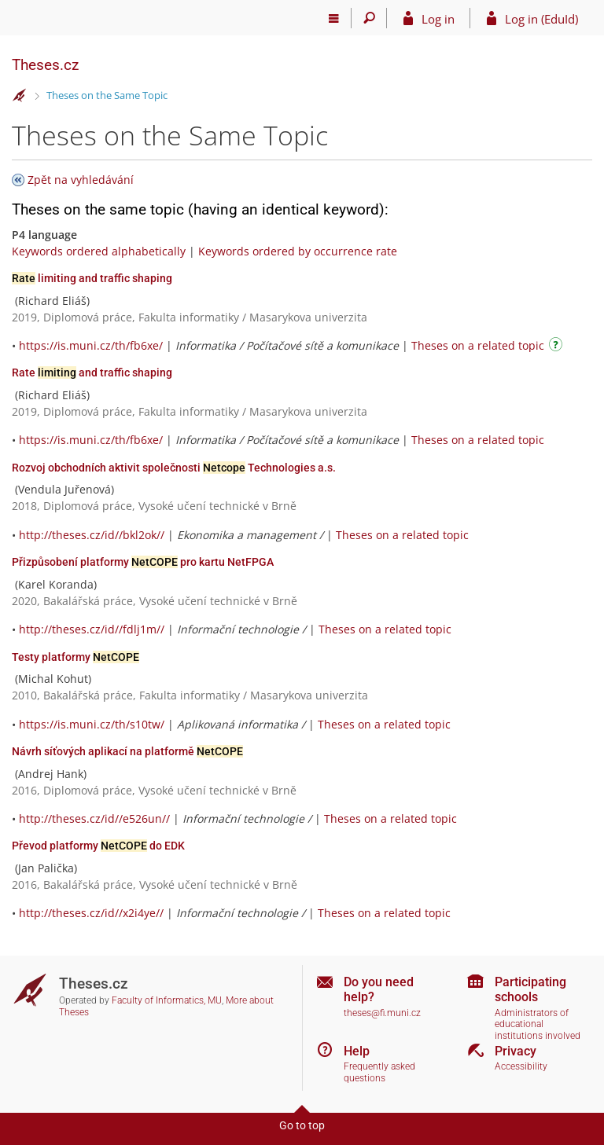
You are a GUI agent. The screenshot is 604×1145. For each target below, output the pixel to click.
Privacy (515, 1051)
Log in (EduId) (541, 19)
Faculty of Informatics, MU (167, 1000)
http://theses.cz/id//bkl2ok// (91, 534)
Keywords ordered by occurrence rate (297, 251)
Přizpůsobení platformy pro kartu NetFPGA (143, 562)
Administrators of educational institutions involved (537, 1024)
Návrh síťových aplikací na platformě (127, 751)
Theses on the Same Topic (107, 95)
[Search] (369, 18)
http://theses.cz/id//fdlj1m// (91, 629)
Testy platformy (75, 657)
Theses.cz (45, 65)
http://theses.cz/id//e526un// (94, 818)
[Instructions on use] (557, 347)
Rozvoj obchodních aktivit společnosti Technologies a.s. (174, 467)
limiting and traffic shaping (92, 278)
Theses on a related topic (477, 345)
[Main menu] (334, 18)
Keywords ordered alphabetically (99, 251)
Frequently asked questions (379, 1072)
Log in (438, 19)
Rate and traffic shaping (92, 372)
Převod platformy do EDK (98, 845)
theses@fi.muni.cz (382, 1012)
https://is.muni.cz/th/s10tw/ (91, 724)
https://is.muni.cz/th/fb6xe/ (91, 345)
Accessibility (521, 1066)
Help (357, 1051)
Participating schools (530, 989)
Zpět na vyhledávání (81, 179)
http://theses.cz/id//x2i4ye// (91, 912)
